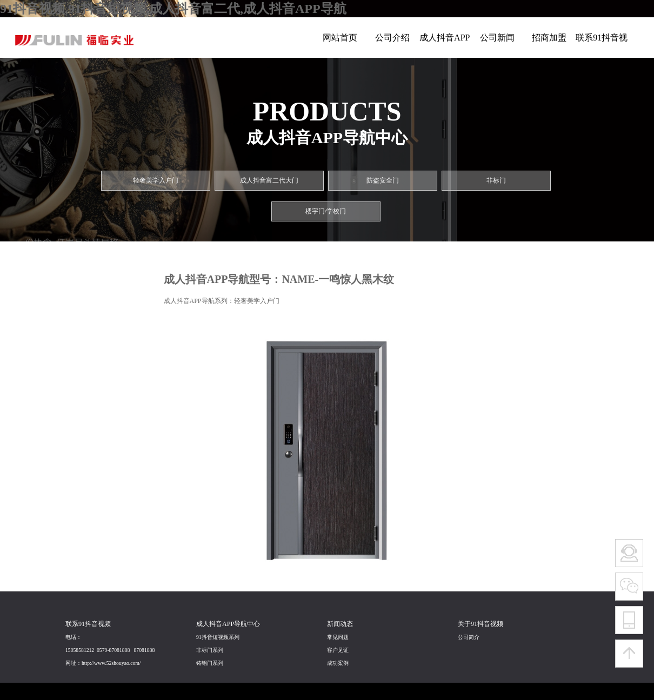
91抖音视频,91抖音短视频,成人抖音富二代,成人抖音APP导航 (173, 9)
